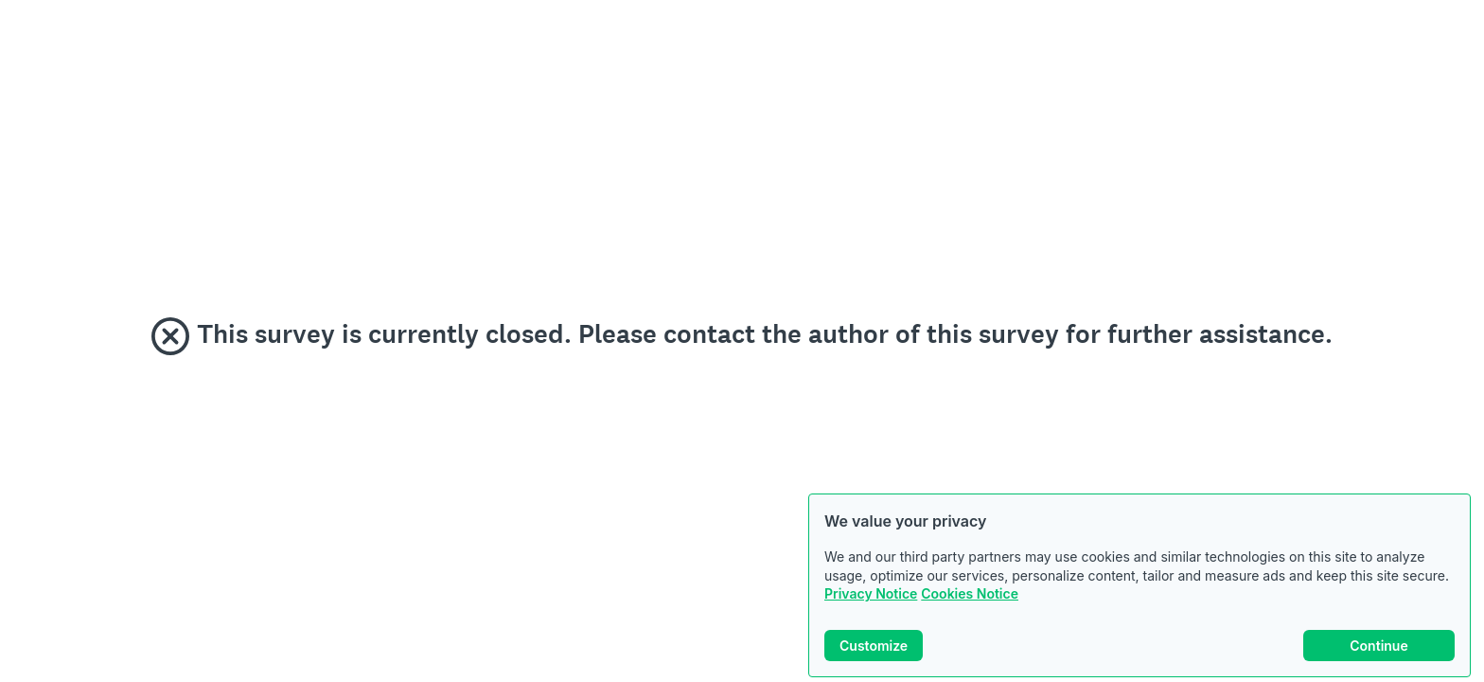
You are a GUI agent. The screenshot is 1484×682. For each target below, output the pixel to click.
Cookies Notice (969, 593)
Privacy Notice (870, 593)
